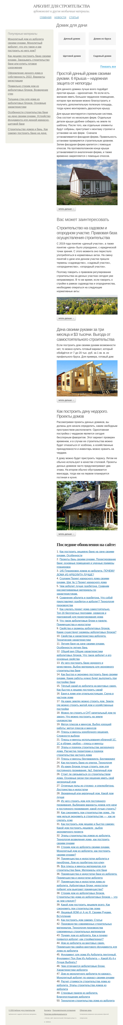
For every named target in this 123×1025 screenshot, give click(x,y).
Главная (45, 17)
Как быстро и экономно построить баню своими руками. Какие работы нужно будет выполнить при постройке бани (87, 678)
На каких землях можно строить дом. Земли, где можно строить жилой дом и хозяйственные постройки (85, 705)
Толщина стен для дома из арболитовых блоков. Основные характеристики (27, 103)
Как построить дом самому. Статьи (81, 920)
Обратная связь (86, 1010)
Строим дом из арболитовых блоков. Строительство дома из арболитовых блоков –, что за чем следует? (87, 897)
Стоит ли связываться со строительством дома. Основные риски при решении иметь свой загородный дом (85, 778)
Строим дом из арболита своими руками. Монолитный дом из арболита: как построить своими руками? (83, 851)
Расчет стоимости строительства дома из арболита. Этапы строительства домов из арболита (83, 985)
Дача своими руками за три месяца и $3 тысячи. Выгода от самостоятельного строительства (85, 334)
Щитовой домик (72, 56)
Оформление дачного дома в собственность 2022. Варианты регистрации (26, 77)
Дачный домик (72, 38)
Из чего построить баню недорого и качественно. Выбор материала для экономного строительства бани (85, 667)
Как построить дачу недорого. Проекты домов (82, 414)
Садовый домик (102, 56)
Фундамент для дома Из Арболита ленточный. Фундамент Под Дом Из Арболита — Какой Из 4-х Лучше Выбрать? (86, 958)
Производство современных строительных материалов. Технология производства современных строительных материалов (84, 927)
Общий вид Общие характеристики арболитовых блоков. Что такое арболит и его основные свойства (84, 655)
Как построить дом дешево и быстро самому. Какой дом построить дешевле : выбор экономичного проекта (86, 828)
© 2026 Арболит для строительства (22, 1010)
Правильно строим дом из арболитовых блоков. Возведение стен (28, 90)
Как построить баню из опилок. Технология (86, 762)
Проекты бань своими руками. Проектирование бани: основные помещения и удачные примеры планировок (86, 563)
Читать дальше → (66, 209)
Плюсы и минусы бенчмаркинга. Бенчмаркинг (88, 758)
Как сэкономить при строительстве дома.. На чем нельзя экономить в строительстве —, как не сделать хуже (86, 816)
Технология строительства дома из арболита (88, 1000)
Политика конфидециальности (55, 1014)
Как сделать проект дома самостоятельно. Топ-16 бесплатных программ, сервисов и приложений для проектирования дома (83, 613)
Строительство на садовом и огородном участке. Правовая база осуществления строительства (87, 232)
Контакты (47, 1010)
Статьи (74, 17)
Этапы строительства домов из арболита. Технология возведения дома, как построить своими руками (84, 839)
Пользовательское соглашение (64, 1010)
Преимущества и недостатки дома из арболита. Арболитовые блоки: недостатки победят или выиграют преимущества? (82, 885)
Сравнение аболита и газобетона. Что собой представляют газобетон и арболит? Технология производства (85, 601)
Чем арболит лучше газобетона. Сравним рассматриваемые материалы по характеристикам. (83, 590)
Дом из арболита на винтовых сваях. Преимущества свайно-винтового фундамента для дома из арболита (87, 947)
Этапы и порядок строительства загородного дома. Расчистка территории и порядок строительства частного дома (85, 751)
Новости (60, 17)
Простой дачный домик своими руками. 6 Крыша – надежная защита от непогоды (84, 78)
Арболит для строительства (61, 6)
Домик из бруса (102, 38)
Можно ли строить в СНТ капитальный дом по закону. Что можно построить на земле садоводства (86, 716)
